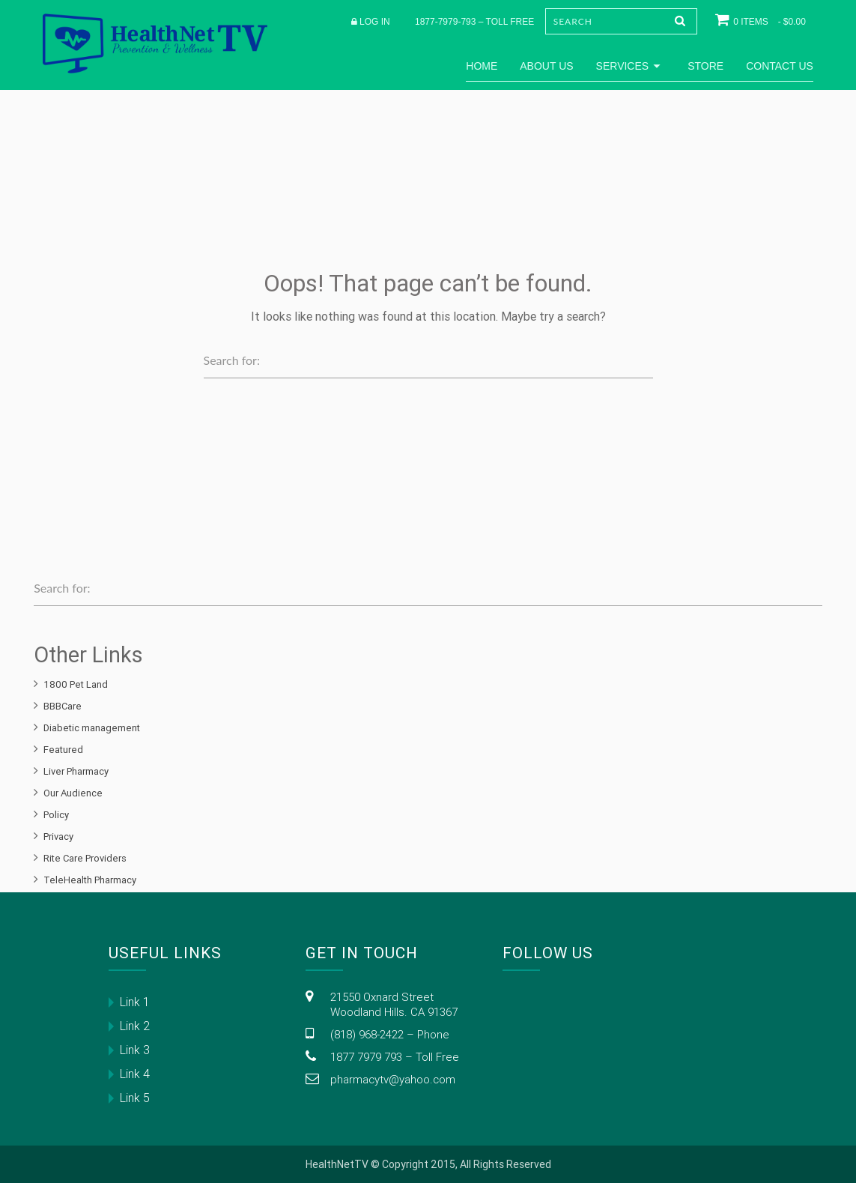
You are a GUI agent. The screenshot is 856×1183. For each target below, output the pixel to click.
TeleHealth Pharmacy (89, 880)
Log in (374, 21)
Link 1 (135, 1001)
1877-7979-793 (445, 21)
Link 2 (135, 1025)
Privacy (58, 836)
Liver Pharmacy (76, 771)
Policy (56, 814)
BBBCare (62, 706)
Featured (63, 749)
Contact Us (779, 66)
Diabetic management (91, 727)
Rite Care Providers (85, 858)
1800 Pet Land (75, 684)
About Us (546, 66)
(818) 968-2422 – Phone (389, 1034)
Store (705, 66)
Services (631, 65)
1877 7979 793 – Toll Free (394, 1057)
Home (481, 66)
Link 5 (135, 1097)
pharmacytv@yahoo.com (392, 1079)
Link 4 (135, 1073)
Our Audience (73, 793)
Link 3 (135, 1049)
